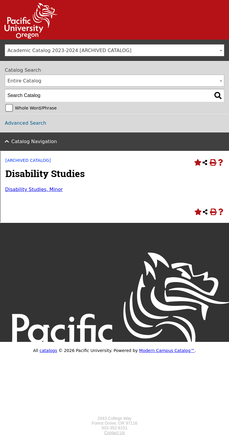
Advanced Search (25, 123)
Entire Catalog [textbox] (24, 81)
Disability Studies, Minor (34, 189)
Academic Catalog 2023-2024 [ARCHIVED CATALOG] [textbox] (69, 50)
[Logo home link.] (114, 413)
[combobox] (114, 50)
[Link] (28, 37)
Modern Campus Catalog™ (167, 350)
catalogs (48, 350)
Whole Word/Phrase (36, 108)
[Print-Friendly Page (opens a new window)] (212, 162)
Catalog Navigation (34, 141)
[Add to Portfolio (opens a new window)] (197, 162)
